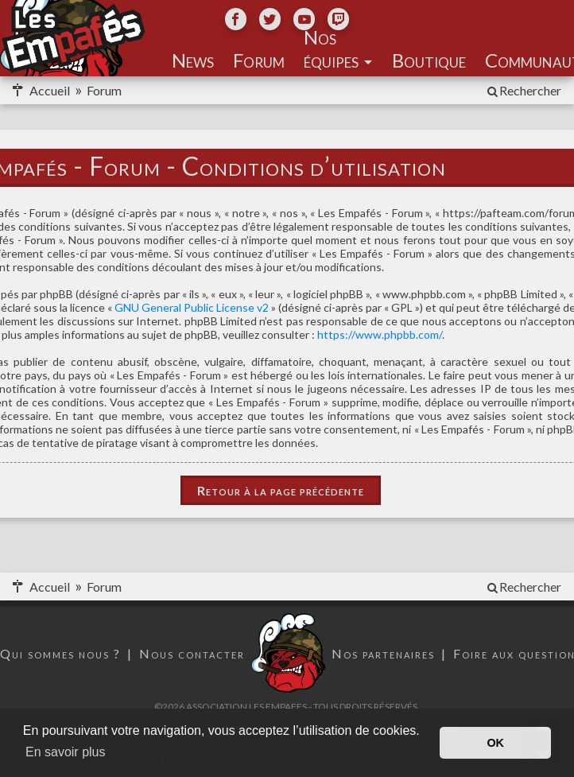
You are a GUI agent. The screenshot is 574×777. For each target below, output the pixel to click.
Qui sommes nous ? (60, 653)
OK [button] (495, 742)
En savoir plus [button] (65, 752)
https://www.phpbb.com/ (379, 334)
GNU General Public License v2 (191, 307)
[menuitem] (523, 90)
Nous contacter (192, 653)
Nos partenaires (383, 653)
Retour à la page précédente (280, 490)
